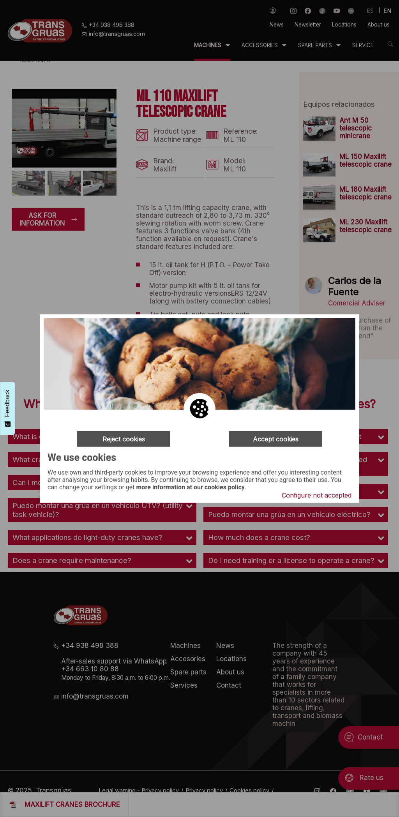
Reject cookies (123, 439)
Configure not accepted (316, 495)
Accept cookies (275, 439)
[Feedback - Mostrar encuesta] (7, 408)
